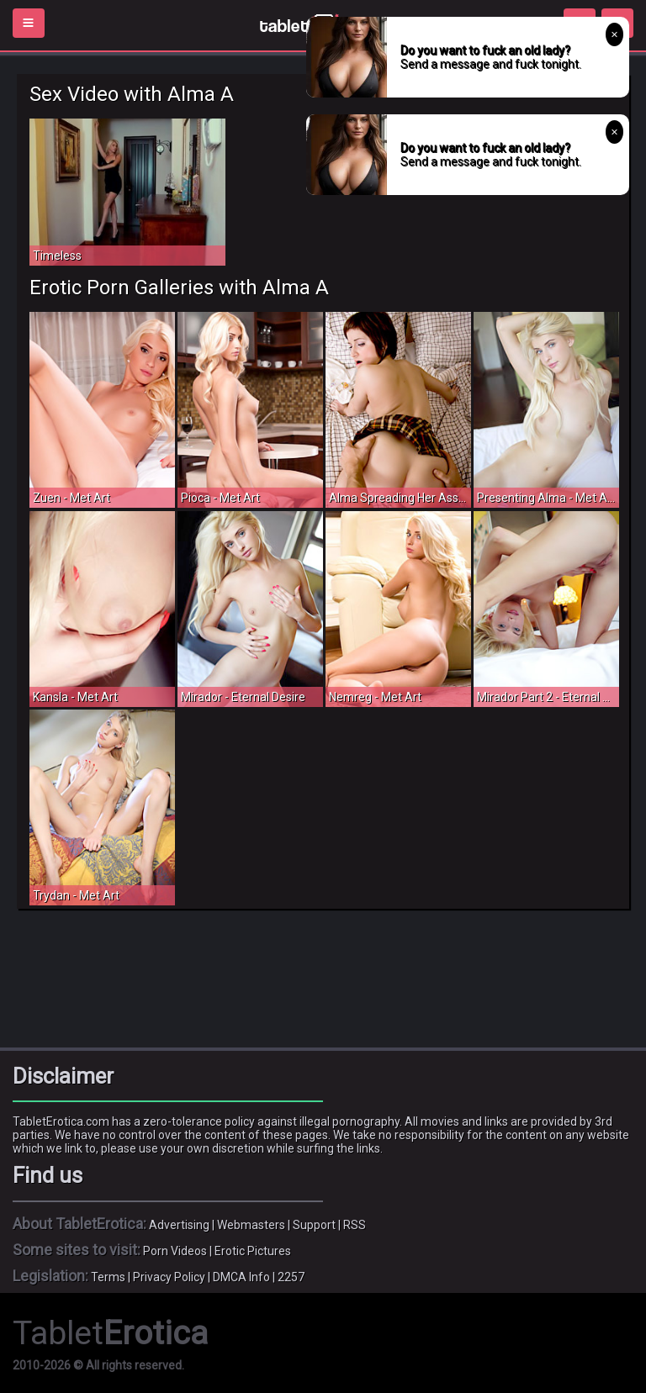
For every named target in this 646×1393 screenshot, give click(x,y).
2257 (291, 1277)
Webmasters (251, 1225)
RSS (354, 1225)
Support (314, 1225)
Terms (108, 1277)
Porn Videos (175, 1251)
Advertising (179, 1225)
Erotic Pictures (252, 1251)
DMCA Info (241, 1277)
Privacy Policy (169, 1277)
